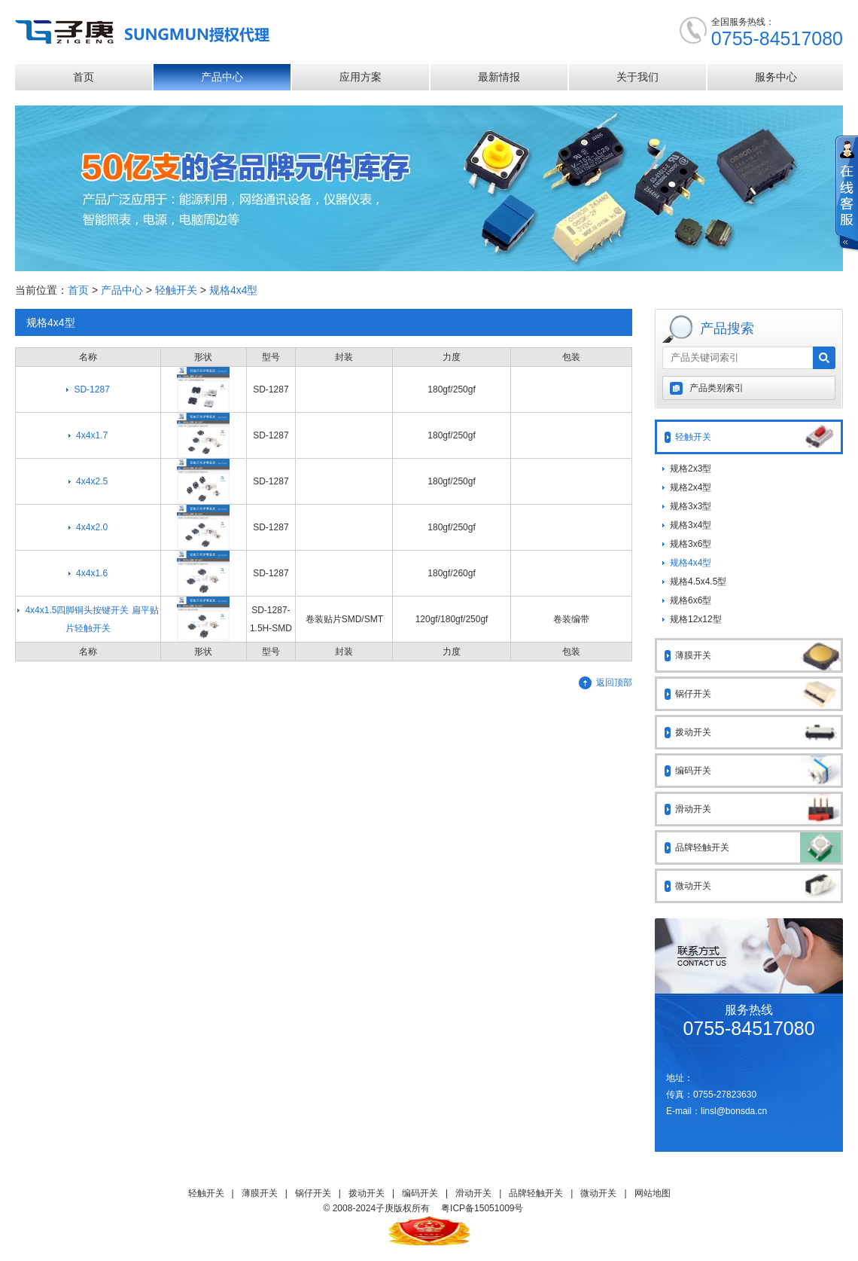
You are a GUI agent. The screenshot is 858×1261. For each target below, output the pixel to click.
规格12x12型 (696, 619)
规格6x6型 (690, 600)
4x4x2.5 (92, 481)
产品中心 (222, 77)
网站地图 (652, 1193)
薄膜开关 (758, 655)
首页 (83, 77)
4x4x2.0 (92, 527)
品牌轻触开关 (758, 847)
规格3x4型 (690, 525)
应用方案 (360, 77)
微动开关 (758, 886)
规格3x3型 (690, 506)
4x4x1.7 (92, 435)
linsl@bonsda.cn (734, 1111)
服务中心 (776, 77)
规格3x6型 (690, 544)
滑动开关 (758, 809)
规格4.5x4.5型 (698, 581)
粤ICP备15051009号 (482, 1208)
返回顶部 (614, 682)
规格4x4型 (233, 290)
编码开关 (758, 771)
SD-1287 (91, 389)
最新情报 (499, 77)
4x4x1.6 (92, 573)
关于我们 (637, 77)
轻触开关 (176, 290)
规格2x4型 (690, 487)
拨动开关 (758, 732)
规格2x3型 (690, 468)
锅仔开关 (758, 694)
